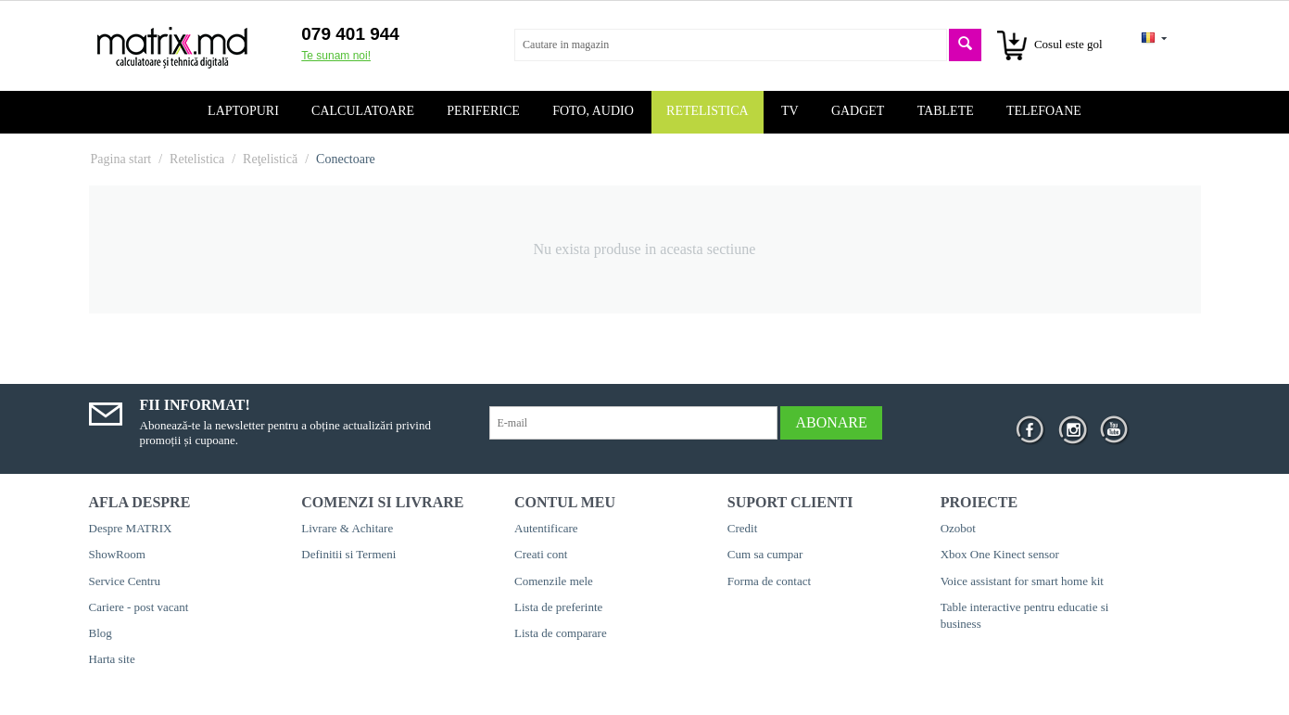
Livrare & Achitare (347, 528)
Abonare (830, 422)
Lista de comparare (560, 633)
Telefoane (1043, 111)
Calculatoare (362, 111)
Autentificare (546, 528)
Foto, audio (593, 111)
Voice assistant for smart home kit (1022, 581)
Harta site (112, 659)
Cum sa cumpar (765, 554)
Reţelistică (270, 159)
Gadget (858, 111)
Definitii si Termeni (348, 554)
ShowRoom (117, 554)
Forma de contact (769, 581)
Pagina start (121, 159)
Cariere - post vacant (139, 607)
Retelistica (707, 111)
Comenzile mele (553, 581)
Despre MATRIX (130, 528)
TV (790, 111)
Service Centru (125, 581)
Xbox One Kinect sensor (1000, 554)
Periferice (483, 111)
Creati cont (540, 554)
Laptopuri (243, 111)
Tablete (945, 111)
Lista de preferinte (558, 607)
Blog (100, 633)
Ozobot (958, 528)
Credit (742, 528)
